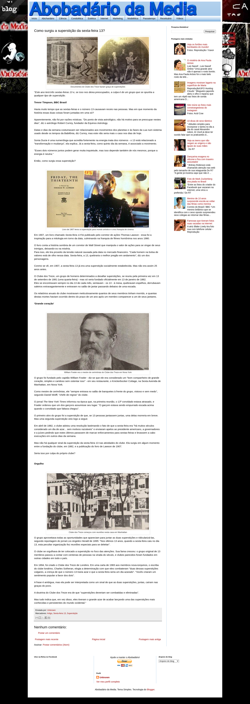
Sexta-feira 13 (59, 613)
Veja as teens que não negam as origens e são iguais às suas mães (199, 143)
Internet (104, 18)
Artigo (49, 613)
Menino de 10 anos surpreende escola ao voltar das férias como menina (201, 201)
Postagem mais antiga (150, 639)
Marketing (118, 18)
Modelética (132, 18)
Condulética (77, 18)
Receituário (166, 18)
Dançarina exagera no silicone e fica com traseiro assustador (200, 159)
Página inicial (98, 639)
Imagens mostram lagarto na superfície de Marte (201, 84)
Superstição (72, 613)
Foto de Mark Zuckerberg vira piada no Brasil (199, 180)
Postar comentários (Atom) (56, 644)
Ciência (62, 18)
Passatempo (149, 18)
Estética (92, 18)
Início (34, 18)
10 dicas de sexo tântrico (199, 121)
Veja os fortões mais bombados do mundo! (198, 45)
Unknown (104, 677)
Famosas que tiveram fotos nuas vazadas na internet (200, 222)
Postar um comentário (49, 633)
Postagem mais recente (46, 639)
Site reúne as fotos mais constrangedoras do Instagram (199, 108)
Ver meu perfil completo (108, 681)
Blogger (150, 689)
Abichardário (48, 18)
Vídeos (179, 18)
